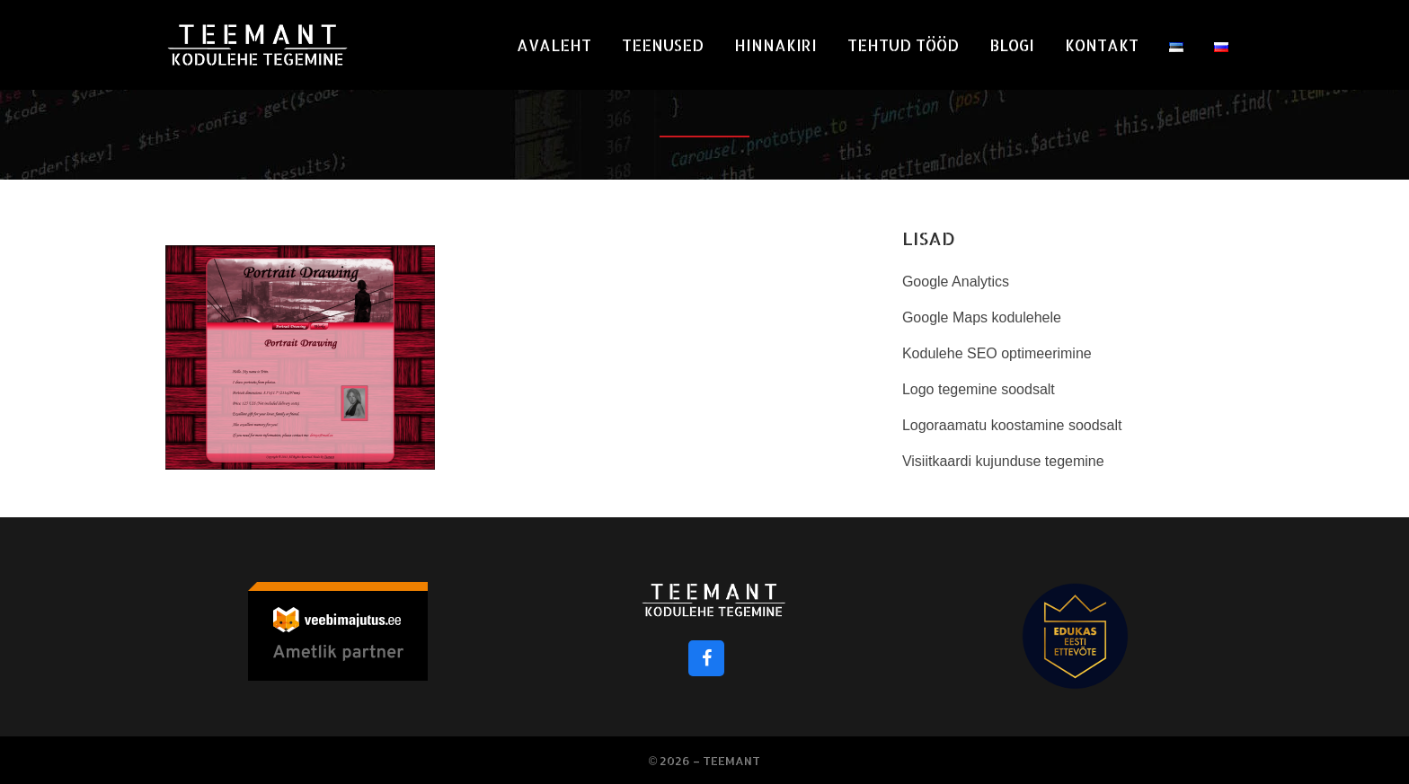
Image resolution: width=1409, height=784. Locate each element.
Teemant (731, 760)
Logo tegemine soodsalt (978, 389)
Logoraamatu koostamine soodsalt (1012, 425)
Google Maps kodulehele (981, 317)
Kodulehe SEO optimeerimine (997, 353)
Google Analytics (955, 281)
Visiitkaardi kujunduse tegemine (1003, 461)
